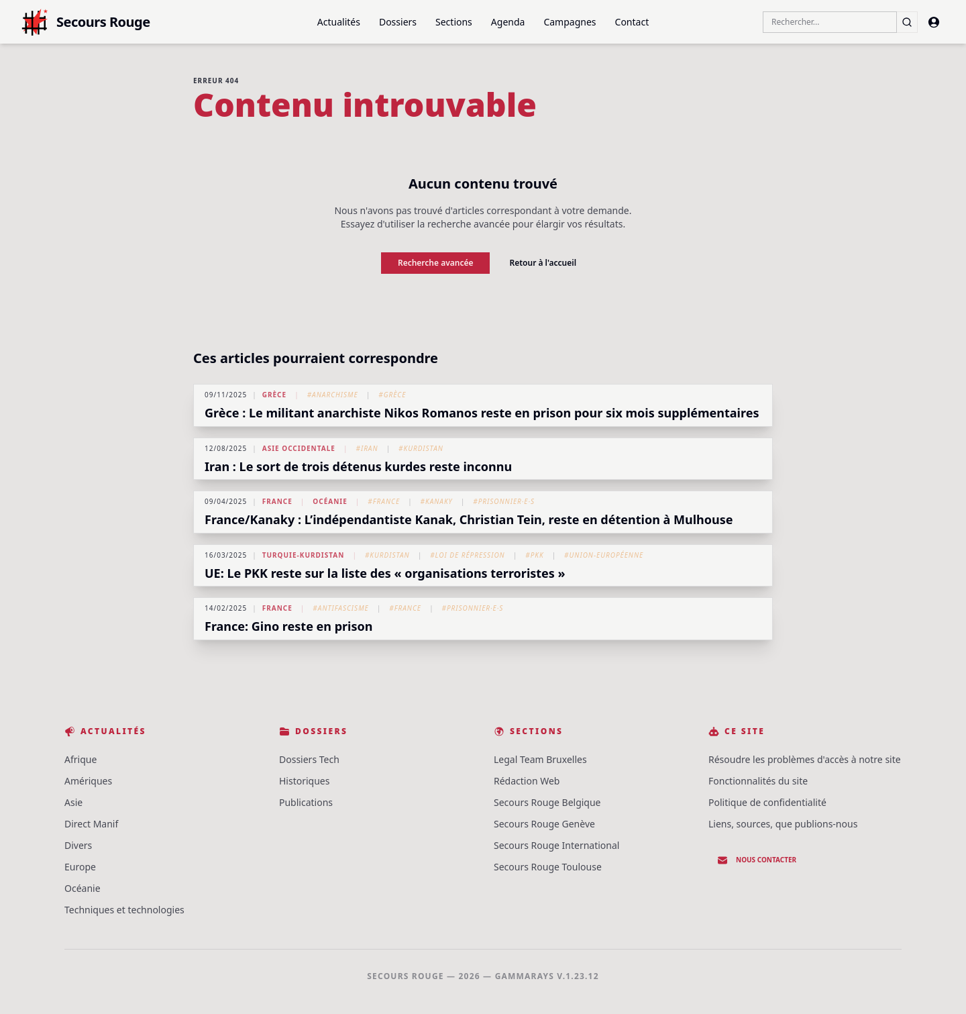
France (277, 501)
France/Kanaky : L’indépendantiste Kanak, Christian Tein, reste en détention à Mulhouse (469, 519)
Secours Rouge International (556, 845)
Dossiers (398, 21)
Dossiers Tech (309, 759)
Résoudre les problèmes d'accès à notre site (804, 759)
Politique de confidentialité (767, 802)
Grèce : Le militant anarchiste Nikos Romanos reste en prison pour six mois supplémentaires (482, 413)
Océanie (330, 501)
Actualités (338, 21)
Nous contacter (756, 860)
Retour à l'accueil (542, 262)
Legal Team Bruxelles (540, 759)
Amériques (88, 780)
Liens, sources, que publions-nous (782, 823)
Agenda (508, 21)
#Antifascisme (340, 608)
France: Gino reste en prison (289, 626)
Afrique (80, 759)
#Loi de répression (467, 555)
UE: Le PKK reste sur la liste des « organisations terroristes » (385, 573)
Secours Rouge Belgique (547, 802)
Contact (632, 21)
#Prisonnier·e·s (504, 501)
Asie (73, 802)
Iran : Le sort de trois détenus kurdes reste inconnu (358, 466)
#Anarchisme (332, 394)
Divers (78, 845)
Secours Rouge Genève (544, 823)
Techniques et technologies (124, 909)
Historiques (304, 780)
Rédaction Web (526, 780)
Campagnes (569, 21)
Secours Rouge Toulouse (548, 866)
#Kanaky (437, 501)
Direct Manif (91, 823)
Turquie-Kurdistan (303, 555)
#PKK (534, 555)
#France (384, 501)
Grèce (274, 394)
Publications (306, 802)
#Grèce (392, 394)
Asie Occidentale (298, 448)
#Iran (367, 448)
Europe (80, 866)
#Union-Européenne (603, 555)
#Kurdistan (420, 448)
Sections (453, 21)
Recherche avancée (436, 262)
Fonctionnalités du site (758, 780)
